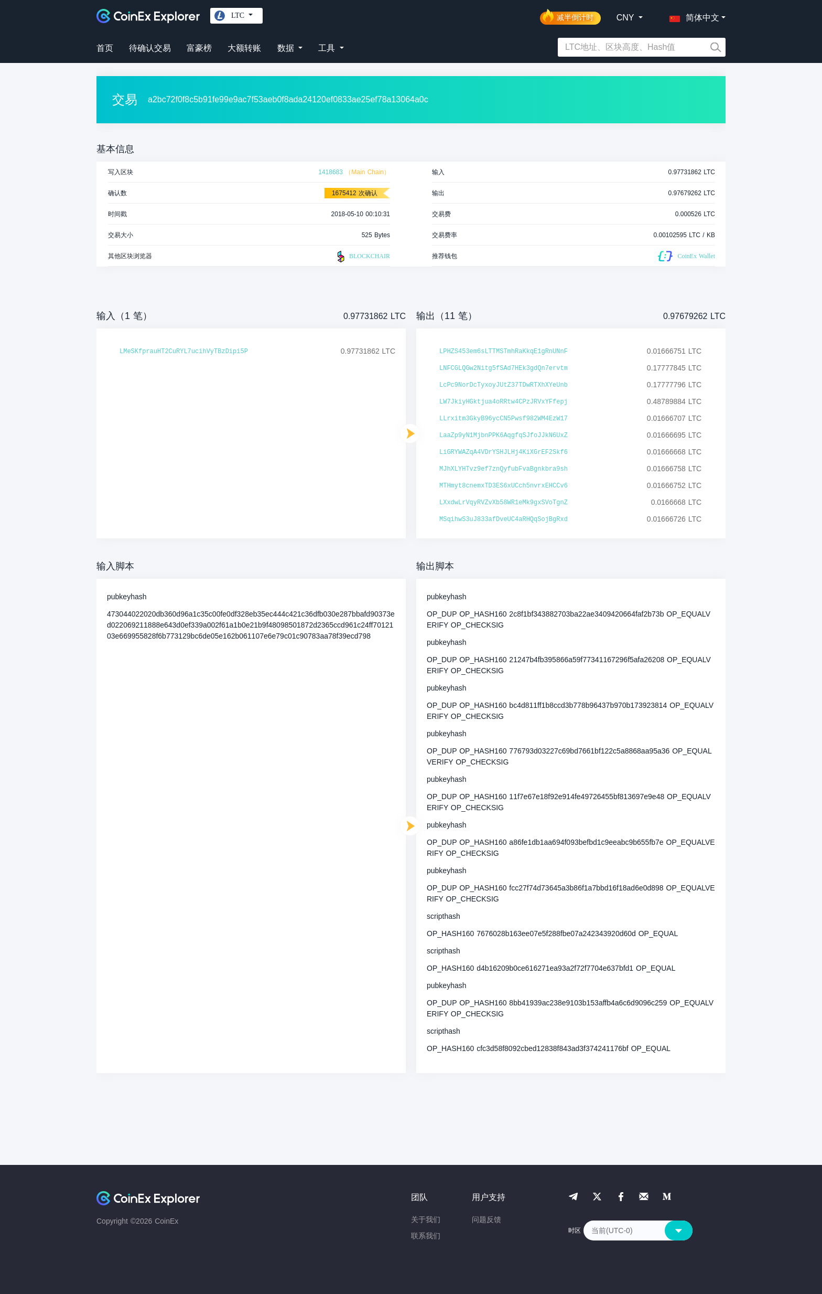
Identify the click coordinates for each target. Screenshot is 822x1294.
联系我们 (425, 1236)
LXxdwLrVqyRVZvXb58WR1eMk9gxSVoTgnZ (503, 502)
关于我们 (425, 1219)
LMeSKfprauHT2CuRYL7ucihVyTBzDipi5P (184, 351)
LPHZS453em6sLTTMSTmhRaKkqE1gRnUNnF (503, 351)
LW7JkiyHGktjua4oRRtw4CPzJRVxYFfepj (503, 402)
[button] (692, 15)
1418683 (330, 172)
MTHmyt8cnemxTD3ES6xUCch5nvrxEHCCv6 (503, 486)
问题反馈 (486, 1219)
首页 (104, 48)
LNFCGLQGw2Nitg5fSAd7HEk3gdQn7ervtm (503, 368)
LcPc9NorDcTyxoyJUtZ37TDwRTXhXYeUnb (503, 385)
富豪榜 (199, 48)
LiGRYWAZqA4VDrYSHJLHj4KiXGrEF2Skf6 (503, 452)
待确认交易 (150, 48)
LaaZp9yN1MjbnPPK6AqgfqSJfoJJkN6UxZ (503, 435)
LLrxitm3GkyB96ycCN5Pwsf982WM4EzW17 (503, 418)
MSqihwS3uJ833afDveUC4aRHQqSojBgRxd (503, 519)
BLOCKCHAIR (362, 256)
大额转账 (244, 48)
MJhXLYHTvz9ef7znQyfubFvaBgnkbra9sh (503, 469)
